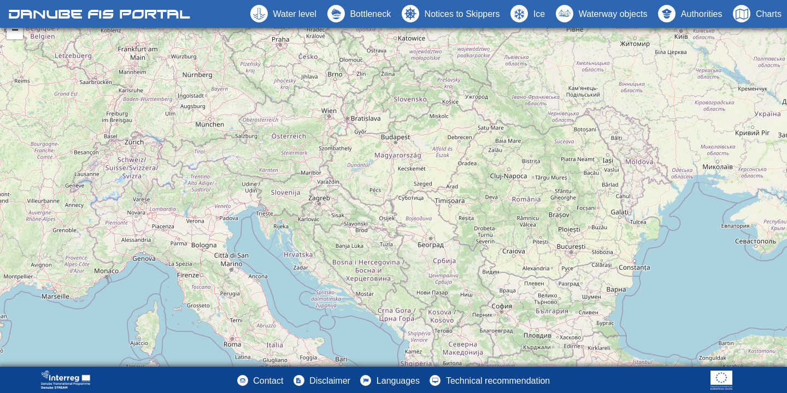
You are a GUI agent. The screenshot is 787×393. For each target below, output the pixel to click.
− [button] (15, 31)
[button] (601, 13)
